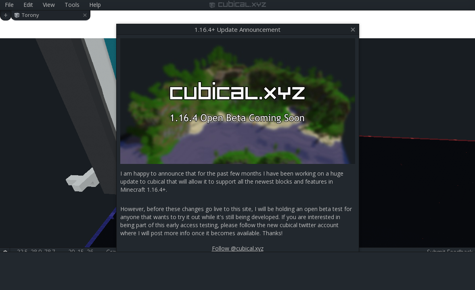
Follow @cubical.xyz (238, 248)
